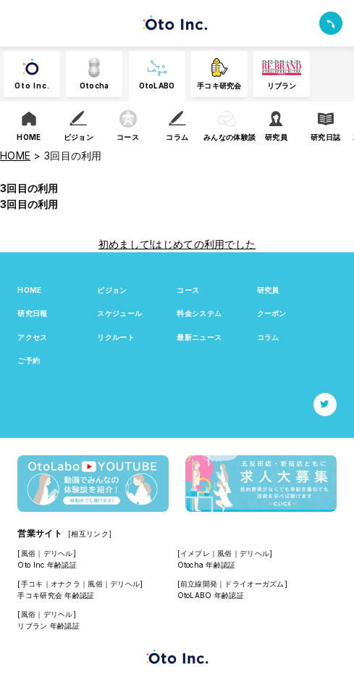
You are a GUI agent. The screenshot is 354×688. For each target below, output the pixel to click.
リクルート (115, 337)
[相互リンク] (89, 533)
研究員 (268, 290)
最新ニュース (199, 337)
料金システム (199, 313)
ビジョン (112, 290)
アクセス (32, 337)
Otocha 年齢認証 (206, 564)
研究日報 (32, 313)
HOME (29, 290)
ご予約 (28, 360)
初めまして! (125, 244)
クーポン (272, 313)
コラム (268, 337)
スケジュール (119, 313)
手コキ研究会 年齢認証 (55, 595)
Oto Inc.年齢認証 (46, 564)
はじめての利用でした (204, 244)
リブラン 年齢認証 (48, 625)
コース (188, 290)
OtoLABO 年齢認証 (210, 595)
